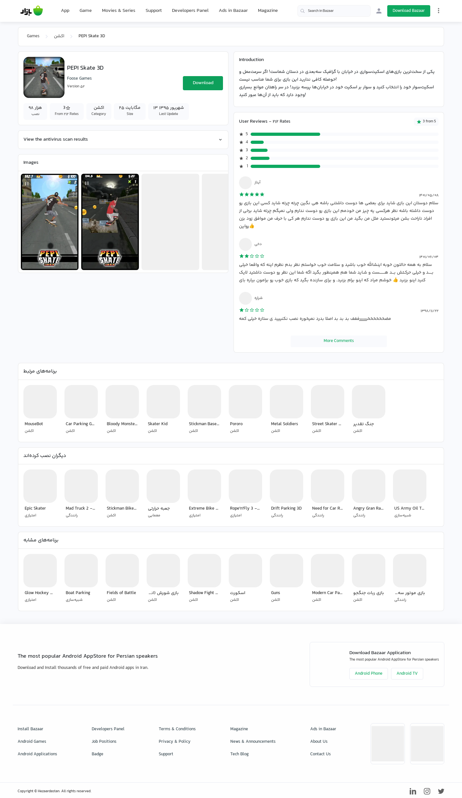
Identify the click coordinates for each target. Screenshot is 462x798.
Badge (97, 754)
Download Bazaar (409, 10)
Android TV (407, 673)
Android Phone (368, 673)
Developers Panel (190, 11)
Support (154, 11)
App (65, 11)
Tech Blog (239, 754)
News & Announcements (253, 741)
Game (86, 11)
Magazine (268, 11)
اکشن (59, 36)
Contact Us (320, 754)
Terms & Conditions (177, 729)
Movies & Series (118, 11)
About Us (319, 741)
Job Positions (104, 741)
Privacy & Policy (175, 741)
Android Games (32, 741)
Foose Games (79, 78)
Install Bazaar (30, 729)
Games (33, 36)
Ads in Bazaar (233, 11)
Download (203, 83)
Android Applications (37, 754)
